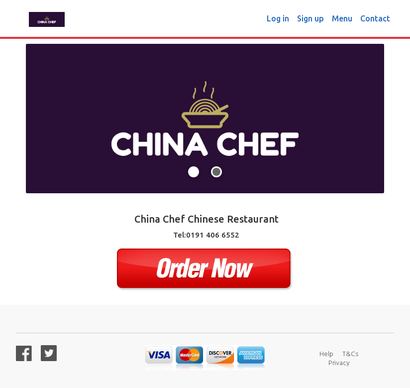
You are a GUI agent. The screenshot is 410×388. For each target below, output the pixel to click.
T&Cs (350, 353)
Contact (375, 18)
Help (326, 353)
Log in (278, 18)
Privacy (339, 362)
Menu (342, 18)
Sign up (310, 18)
